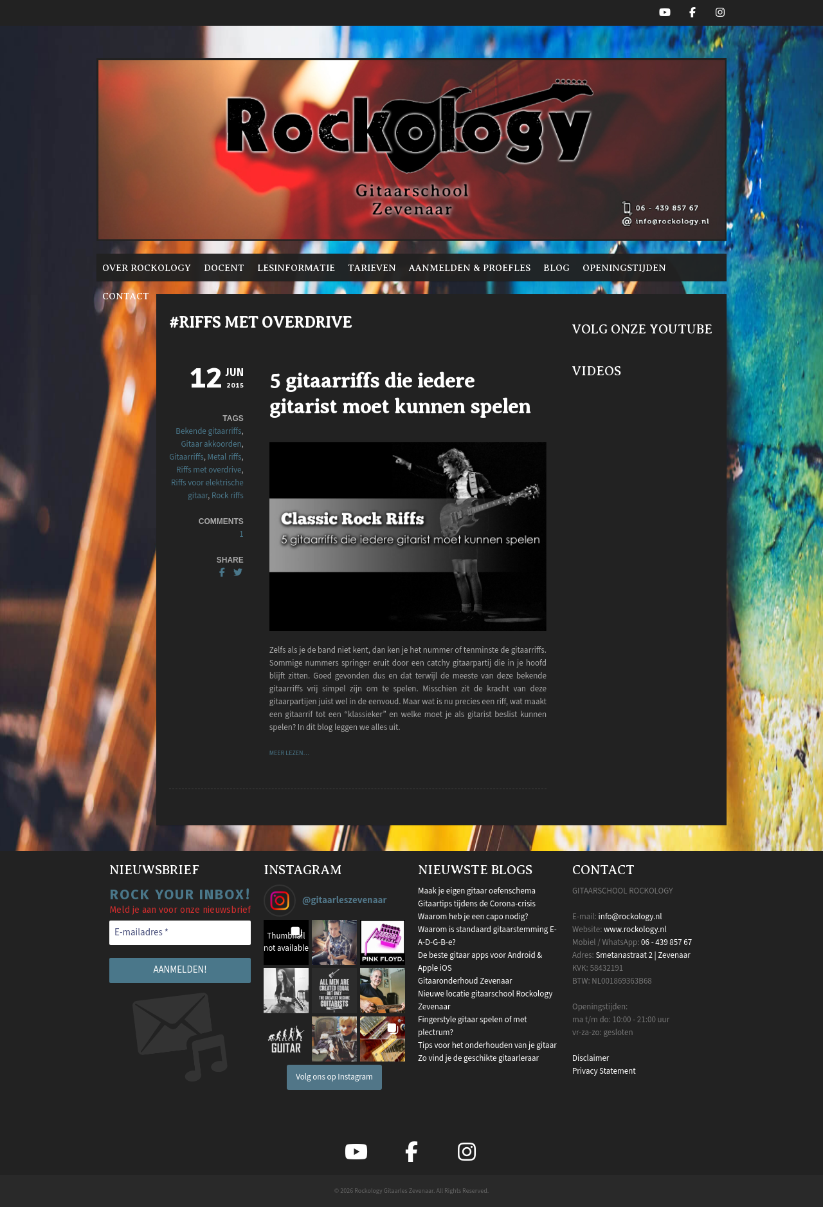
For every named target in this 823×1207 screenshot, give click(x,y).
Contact (125, 296)
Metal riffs (225, 457)
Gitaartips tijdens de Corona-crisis (477, 904)
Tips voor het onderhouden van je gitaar (487, 1045)
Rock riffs (228, 495)
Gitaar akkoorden (211, 444)
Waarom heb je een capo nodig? (473, 916)
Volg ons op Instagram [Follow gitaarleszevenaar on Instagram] (334, 1077)
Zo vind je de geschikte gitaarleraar (478, 1058)
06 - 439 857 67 (666, 942)
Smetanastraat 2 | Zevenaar (642, 955)
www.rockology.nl (635, 929)
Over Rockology (146, 268)
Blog (556, 268)
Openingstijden (624, 268)
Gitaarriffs (186, 457)
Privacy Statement (604, 1071)
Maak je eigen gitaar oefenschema (477, 891)
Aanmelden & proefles (469, 268)
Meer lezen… (289, 753)
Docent (224, 268)
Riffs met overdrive (208, 470)
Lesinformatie (296, 268)
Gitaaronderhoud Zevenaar (465, 981)
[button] (286, 942)
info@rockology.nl (630, 916)
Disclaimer (590, 1058)
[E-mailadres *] (180, 933)
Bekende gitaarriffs (208, 431)
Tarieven (372, 268)
